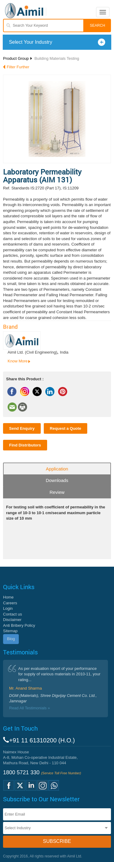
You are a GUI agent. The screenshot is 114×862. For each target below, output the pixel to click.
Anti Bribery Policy (19, 625)
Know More (18, 361)
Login (8, 608)
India (64, 352)
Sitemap (10, 631)
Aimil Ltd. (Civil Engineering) (32, 352)
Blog (11, 638)
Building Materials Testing (56, 58)
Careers (10, 603)
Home (8, 597)
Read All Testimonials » (29, 708)
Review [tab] (57, 492)
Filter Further (18, 67)
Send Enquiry (22, 428)
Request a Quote (65, 428)
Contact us (12, 614)
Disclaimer (12, 619)
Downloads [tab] (57, 480)
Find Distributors (25, 445)
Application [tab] (57, 468)
